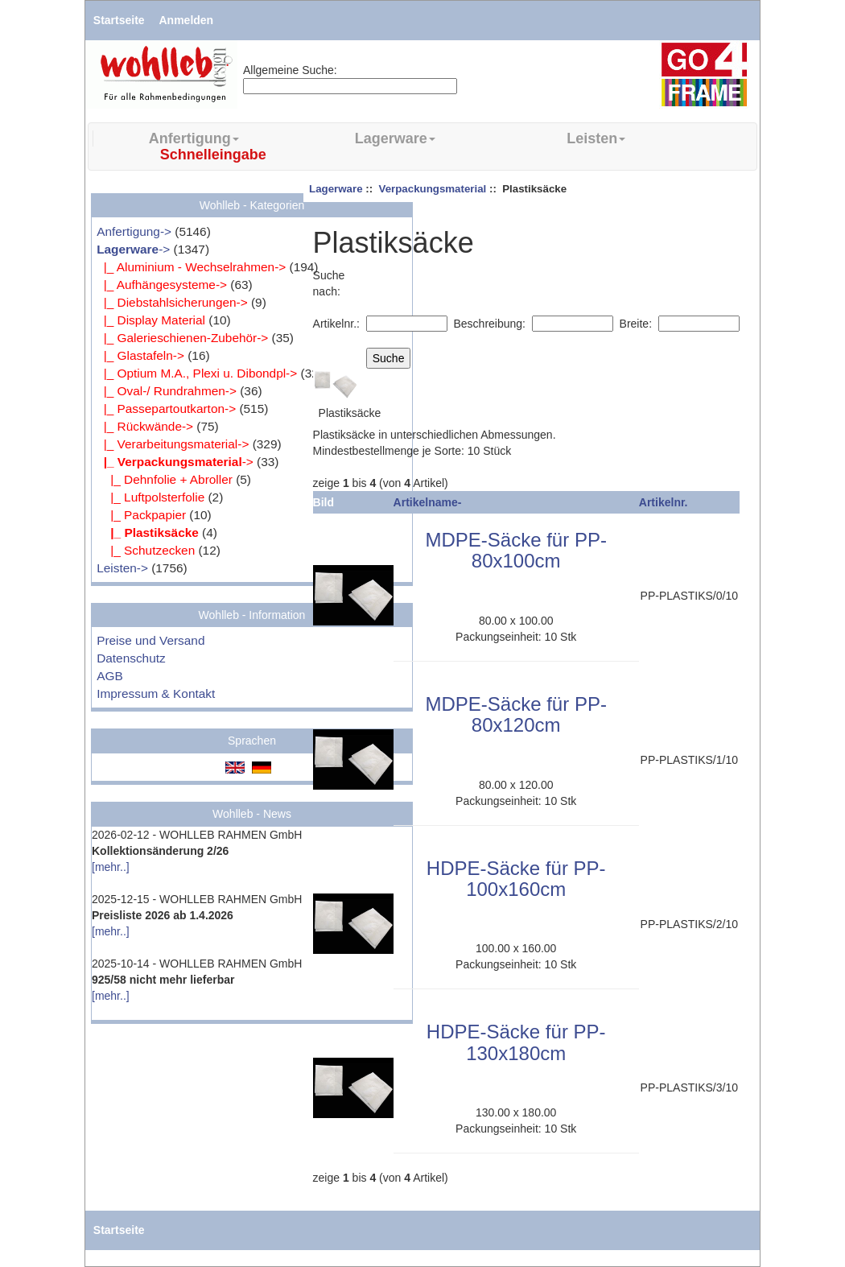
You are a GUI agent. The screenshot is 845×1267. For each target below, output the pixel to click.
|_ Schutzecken (146, 550)
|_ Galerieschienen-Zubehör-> (182, 338)
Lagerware (336, 189)
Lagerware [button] (395, 138)
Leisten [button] (596, 138)
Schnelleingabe (213, 155)
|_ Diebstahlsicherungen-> (172, 302)
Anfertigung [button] (194, 138)
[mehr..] (111, 866)
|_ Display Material (151, 320)
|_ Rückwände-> (145, 426)
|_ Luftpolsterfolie (150, 497)
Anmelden (186, 20)
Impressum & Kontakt (156, 693)
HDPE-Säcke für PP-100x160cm (516, 878)
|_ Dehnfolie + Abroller (165, 479)
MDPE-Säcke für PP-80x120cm (516, 714)
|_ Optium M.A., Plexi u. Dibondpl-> (197, 373)
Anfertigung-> (134, 231)
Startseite (119, 20)
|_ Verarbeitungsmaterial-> (173, 444)
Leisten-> (122, 568)
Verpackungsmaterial (433, 189)
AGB (110, 676)
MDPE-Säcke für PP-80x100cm (516, 550)
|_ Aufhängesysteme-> (162, 284)
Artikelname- (428, 502)
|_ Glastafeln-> (140, 355)
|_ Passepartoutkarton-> (166, 408)
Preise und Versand (150, 640)
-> (133, 249)
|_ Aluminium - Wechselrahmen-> (191, 267)
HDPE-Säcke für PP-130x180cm (516, 1042)
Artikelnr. (663, 502)
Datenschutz (131, 658)
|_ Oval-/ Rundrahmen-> (167, 391)
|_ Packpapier (141, 515)
